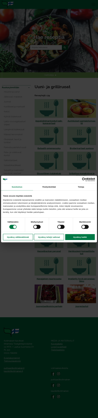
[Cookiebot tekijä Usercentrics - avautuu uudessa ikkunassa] (84, 179)
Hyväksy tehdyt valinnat (49, 237)
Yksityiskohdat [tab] (49, 187)
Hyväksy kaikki (80, 237)
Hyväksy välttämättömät (18, 237)
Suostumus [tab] (17, 187)
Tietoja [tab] (81, 187)
